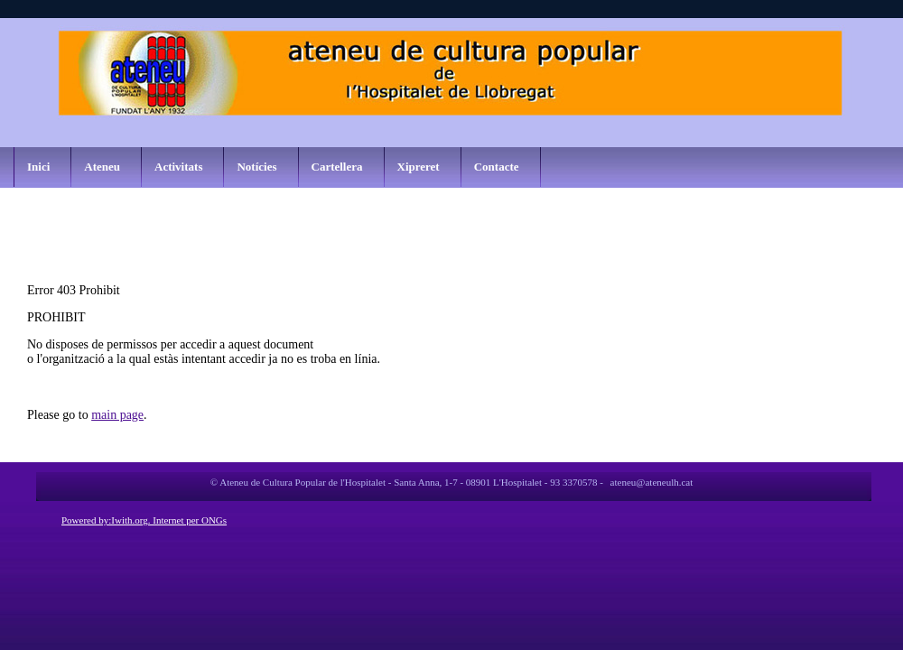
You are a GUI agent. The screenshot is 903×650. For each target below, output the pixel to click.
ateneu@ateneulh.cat (652, 482)
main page (117, 415)
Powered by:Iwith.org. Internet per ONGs (144, 520)
